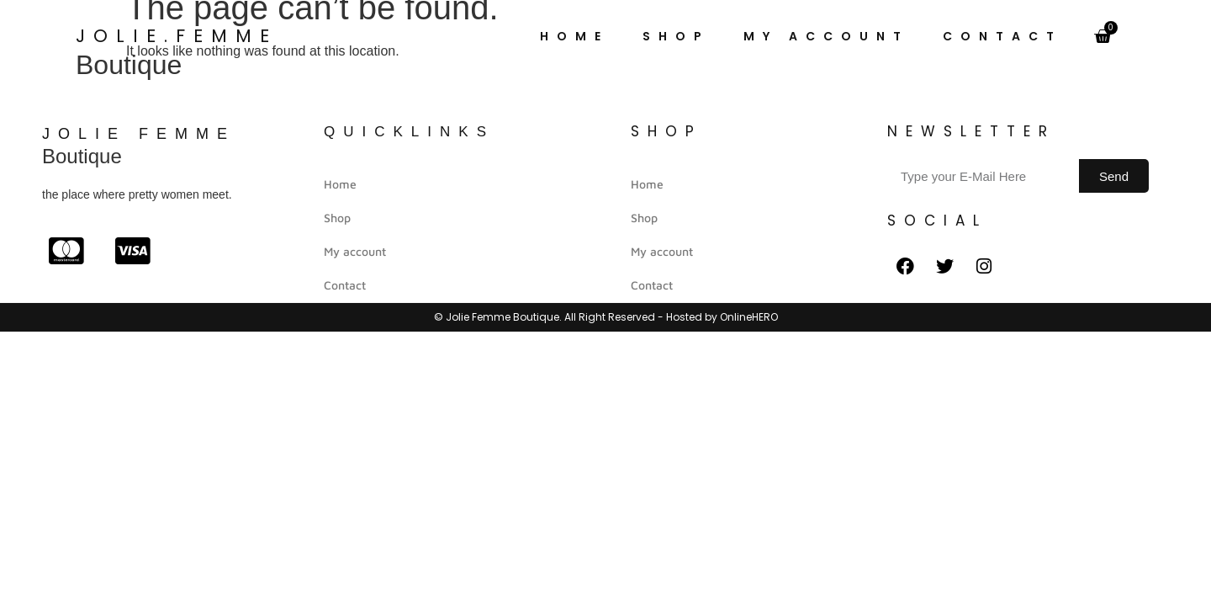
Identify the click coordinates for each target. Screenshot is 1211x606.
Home (574, 36)
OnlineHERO (749, 317)
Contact (1002, 36)
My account (826, 36)
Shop (676, 36)
